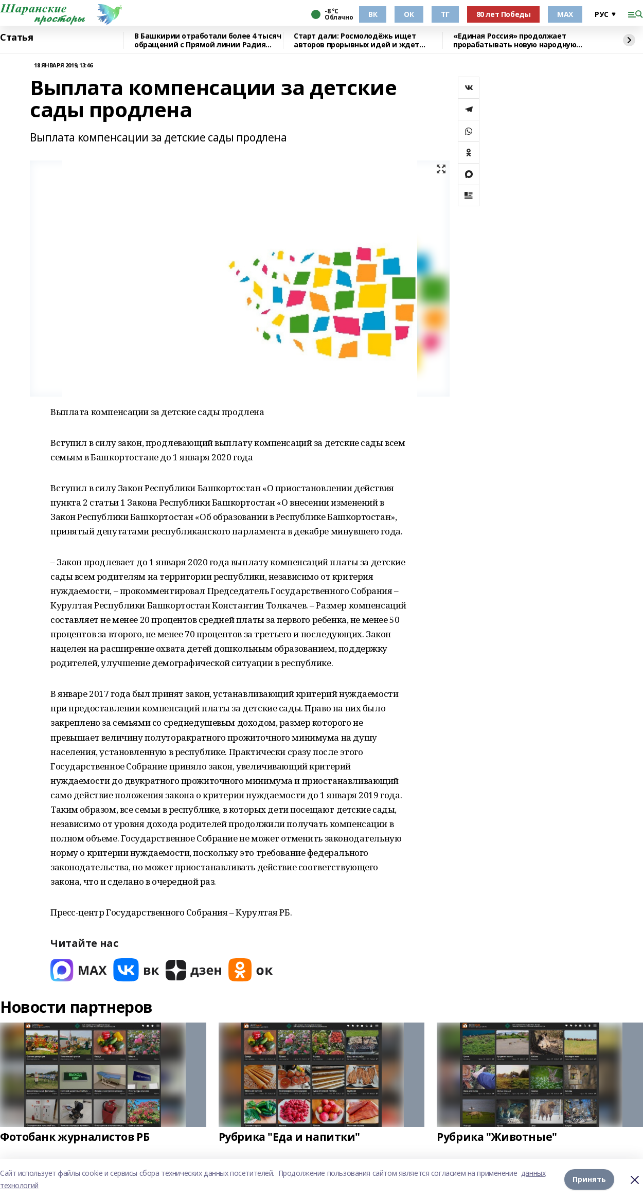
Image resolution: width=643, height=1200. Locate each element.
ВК (372, 14)
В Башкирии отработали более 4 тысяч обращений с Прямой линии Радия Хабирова (207, 40)
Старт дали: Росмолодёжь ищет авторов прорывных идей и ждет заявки (356, 40)
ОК (409, 14)
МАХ (565, 14)
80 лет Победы (503, 14)
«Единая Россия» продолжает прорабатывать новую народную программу (514, 40)
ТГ (445, 14)
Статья (16, 37)
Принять (589, 1179)
